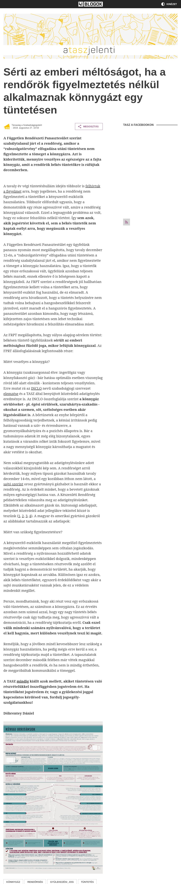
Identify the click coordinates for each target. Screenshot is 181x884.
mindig (23, 681)
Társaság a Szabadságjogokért (27, 125)
